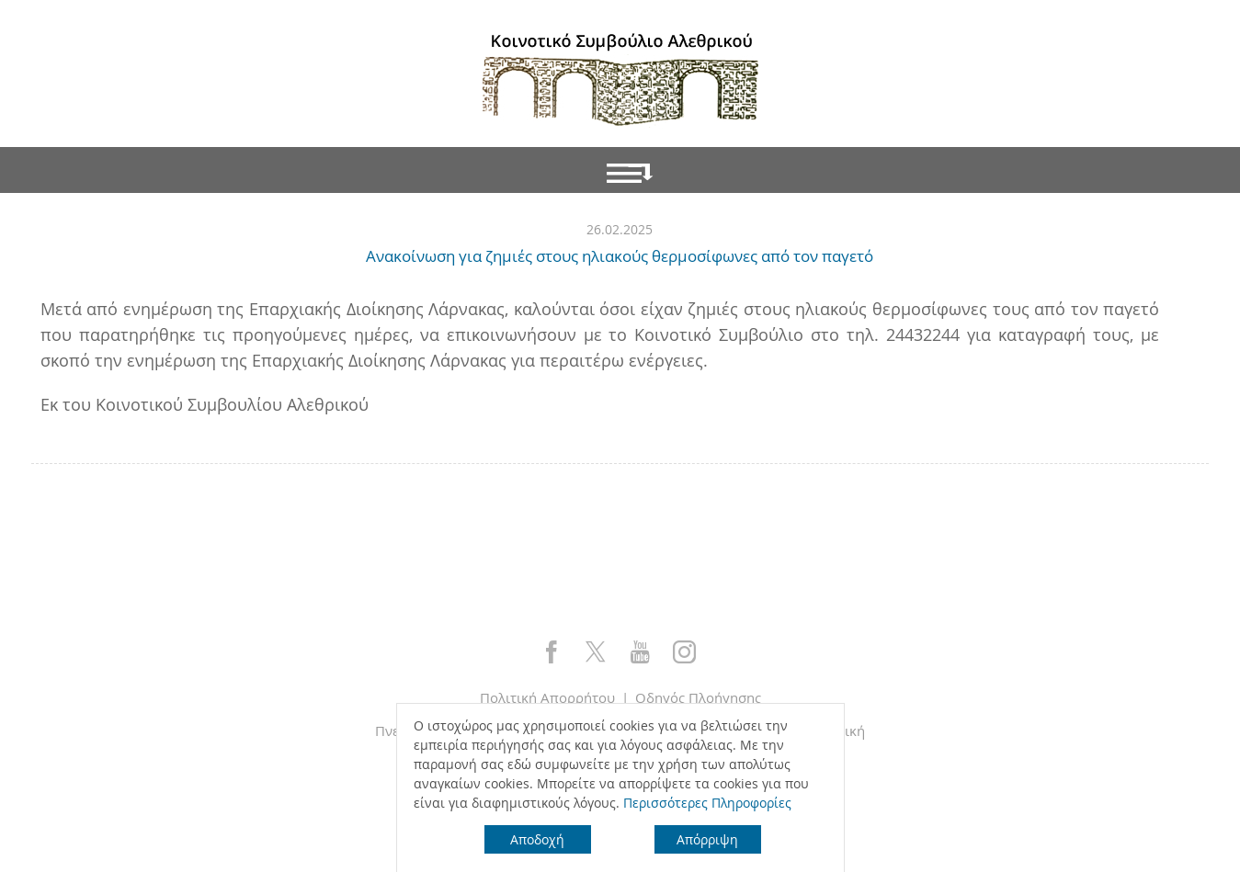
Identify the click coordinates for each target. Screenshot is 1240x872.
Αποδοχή (537, 839)
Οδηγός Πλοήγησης (698, 697)
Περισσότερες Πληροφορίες (707, 802)
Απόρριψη (707, 839)
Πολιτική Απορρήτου (547, 697)
